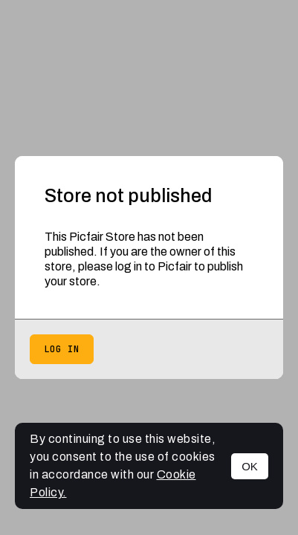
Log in (62, 349)
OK (250, 466)
